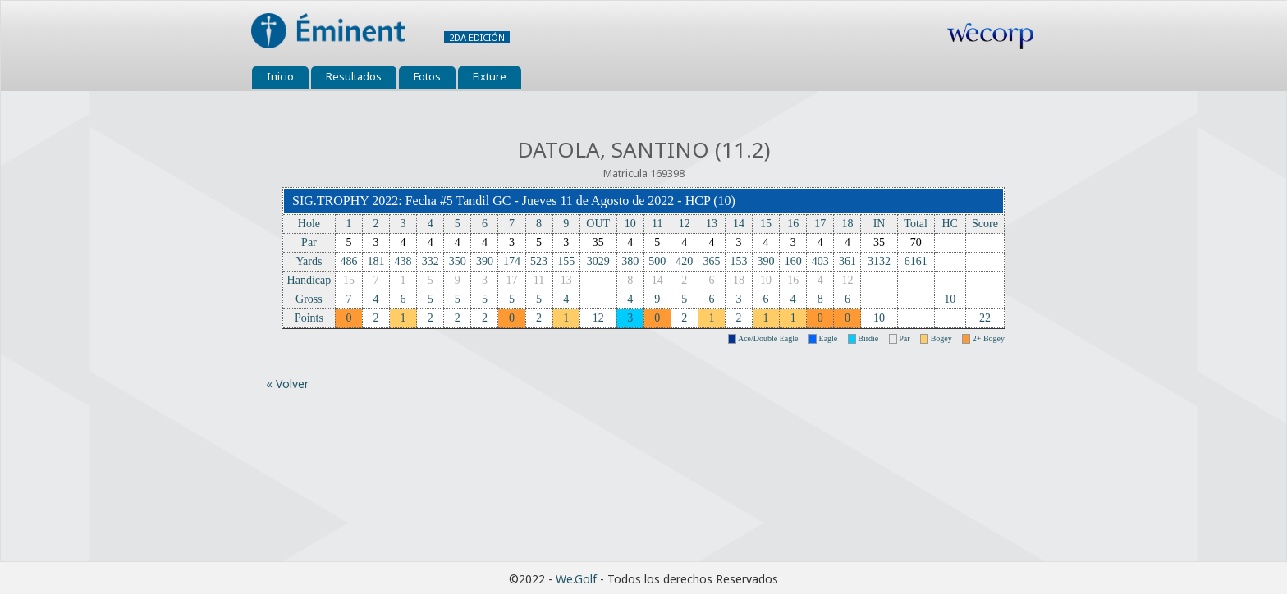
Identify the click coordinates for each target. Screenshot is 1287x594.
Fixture (489, 76)
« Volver (287, 383)
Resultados (354, 76)
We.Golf (576, 579)
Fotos (427, 76)
